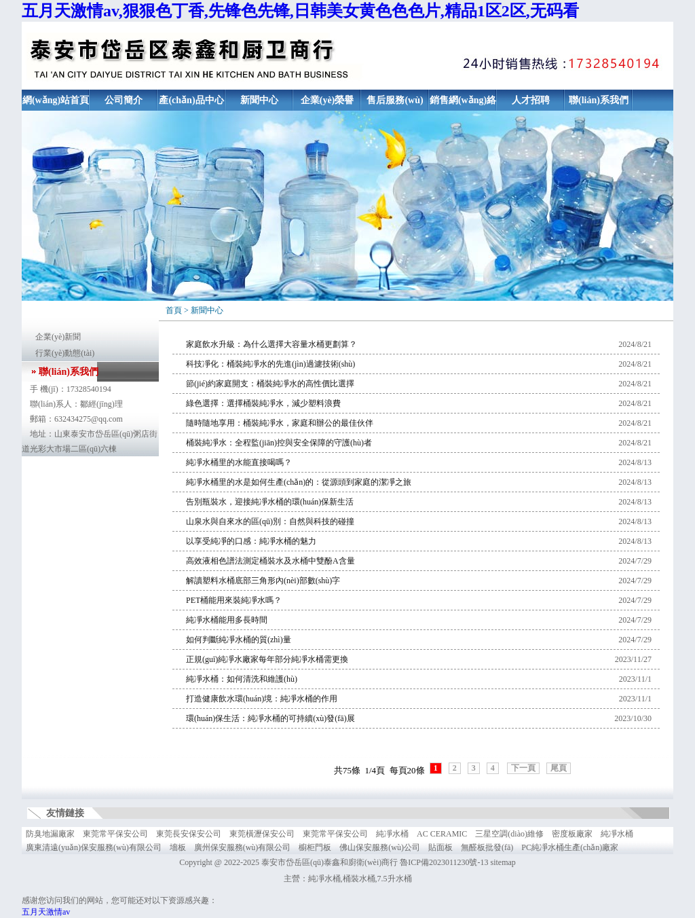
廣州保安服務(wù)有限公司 (242, 847)
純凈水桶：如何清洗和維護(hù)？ (241, 679)
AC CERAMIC (442, 834)
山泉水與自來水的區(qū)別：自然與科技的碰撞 (270, 521)
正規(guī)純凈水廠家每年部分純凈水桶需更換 (267, 659)
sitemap (502, 862)
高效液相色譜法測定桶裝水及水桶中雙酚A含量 (270, 561)
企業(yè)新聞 (58, 337)
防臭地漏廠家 (50, 834)
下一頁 (523, 768)
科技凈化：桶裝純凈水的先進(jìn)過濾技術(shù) (270, 364)
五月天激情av (46, 912)
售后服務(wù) (395, 100)
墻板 (178, 847)
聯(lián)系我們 (598, 100)
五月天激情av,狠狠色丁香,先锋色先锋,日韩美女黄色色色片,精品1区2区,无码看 (300, 11)
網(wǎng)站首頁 (55, 100)
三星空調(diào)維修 (509, 834)
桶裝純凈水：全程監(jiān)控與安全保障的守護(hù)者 (279, 442)
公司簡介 (124, 100)
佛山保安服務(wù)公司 (379, 847)
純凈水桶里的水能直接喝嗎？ (239, 462)
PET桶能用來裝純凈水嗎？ (234, 600)
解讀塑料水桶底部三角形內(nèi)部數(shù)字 (263, 580)
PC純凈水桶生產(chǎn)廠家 (569, 847)
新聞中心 (259, 100)
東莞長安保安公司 (188, 834)
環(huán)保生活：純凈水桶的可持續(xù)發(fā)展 (270, 718)
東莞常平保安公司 (115, 834)
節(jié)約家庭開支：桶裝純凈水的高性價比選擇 (270, 383)
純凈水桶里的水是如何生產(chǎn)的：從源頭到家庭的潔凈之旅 (298, 482)
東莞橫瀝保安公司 (262, 834)
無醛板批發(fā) (487, 847)
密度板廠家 (572, 834)
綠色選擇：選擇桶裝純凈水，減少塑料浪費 (263, 403)
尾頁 (558, 768)
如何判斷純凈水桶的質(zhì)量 (238, 639)
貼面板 (440, 847)
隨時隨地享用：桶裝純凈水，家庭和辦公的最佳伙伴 (279, 423)
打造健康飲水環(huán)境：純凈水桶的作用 (261, 698)
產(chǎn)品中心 (191, 100)
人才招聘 (531, 100)
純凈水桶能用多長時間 (226, 620)
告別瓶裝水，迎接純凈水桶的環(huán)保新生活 (270, 502)
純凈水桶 (392, 834)
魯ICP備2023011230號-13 (444, 862)
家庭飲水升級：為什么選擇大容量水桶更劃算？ (271, 344)
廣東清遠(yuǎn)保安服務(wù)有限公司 (94, 847)
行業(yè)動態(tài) (64, 353)
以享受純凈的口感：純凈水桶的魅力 (251, 541)
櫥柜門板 (315, 847)
